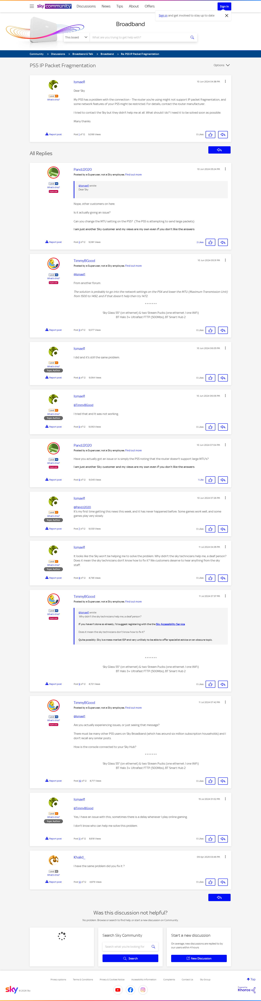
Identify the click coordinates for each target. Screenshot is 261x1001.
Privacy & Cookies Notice (112, 979)
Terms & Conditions (83, 979)
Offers (150, 6)
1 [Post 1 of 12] (79, 134)
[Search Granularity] (77, 37)
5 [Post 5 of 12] (79, 426)
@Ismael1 (84, 185)
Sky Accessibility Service (170, 624)
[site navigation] (32, 6)
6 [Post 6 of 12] (79, 479)
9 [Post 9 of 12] (79, 684)
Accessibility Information (143, 979)
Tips (119, 6)
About (134, 6)
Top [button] (253, 979)
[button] (225, 81)
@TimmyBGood (83, 808)
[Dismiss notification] (227, 15)
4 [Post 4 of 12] (79, 377)
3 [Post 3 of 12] (79, 330)
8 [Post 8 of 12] (79, 578)
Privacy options (58, 979)
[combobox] (138, 37)
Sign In (224, 6)
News (106, 6)
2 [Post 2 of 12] (79, 242)
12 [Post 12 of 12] (80, 882)
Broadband (130, 23)
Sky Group (205, 979)
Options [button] (219, 65)
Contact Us (187, 979)
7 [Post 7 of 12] (79, 528)
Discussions (86, 6)
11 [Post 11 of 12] (79, 838)
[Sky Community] (54, 6)
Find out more (133, 174)
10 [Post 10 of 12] (80, 781)
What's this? (53, 99)
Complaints (169, 979)
